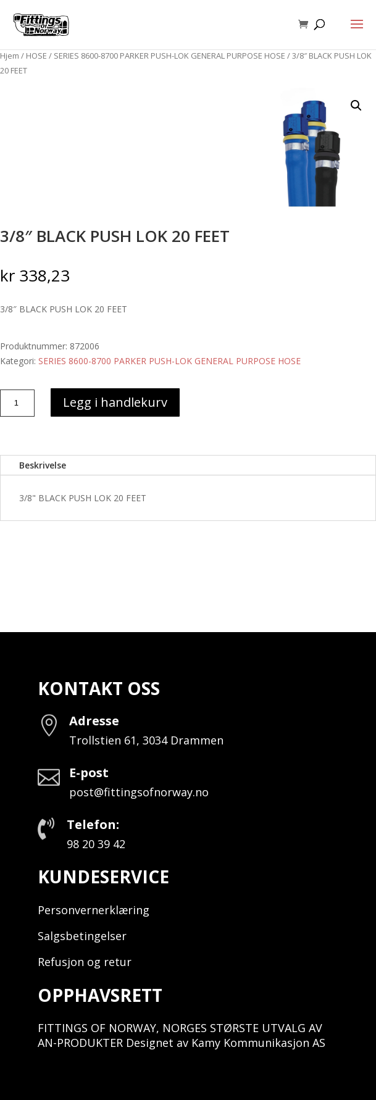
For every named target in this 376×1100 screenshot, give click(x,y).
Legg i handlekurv (115, 402)
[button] (356, 105)
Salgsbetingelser (82, 935)
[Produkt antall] (17, 403)
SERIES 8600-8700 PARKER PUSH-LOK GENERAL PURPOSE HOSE (169, 55)
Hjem (9, 55)
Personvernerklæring (93, 909)
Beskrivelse (42, 465)
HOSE (36, 55)
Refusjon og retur (85, 961)
